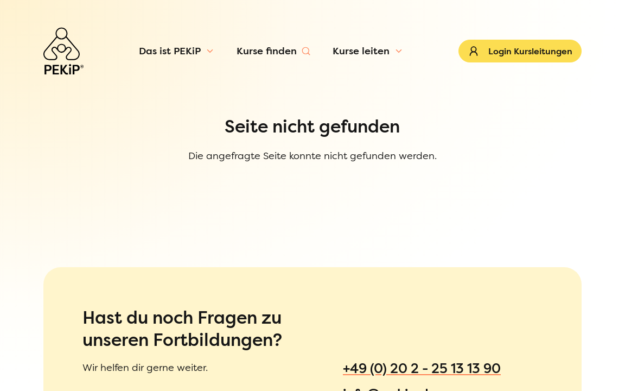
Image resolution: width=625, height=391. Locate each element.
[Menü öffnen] (93, 73)
